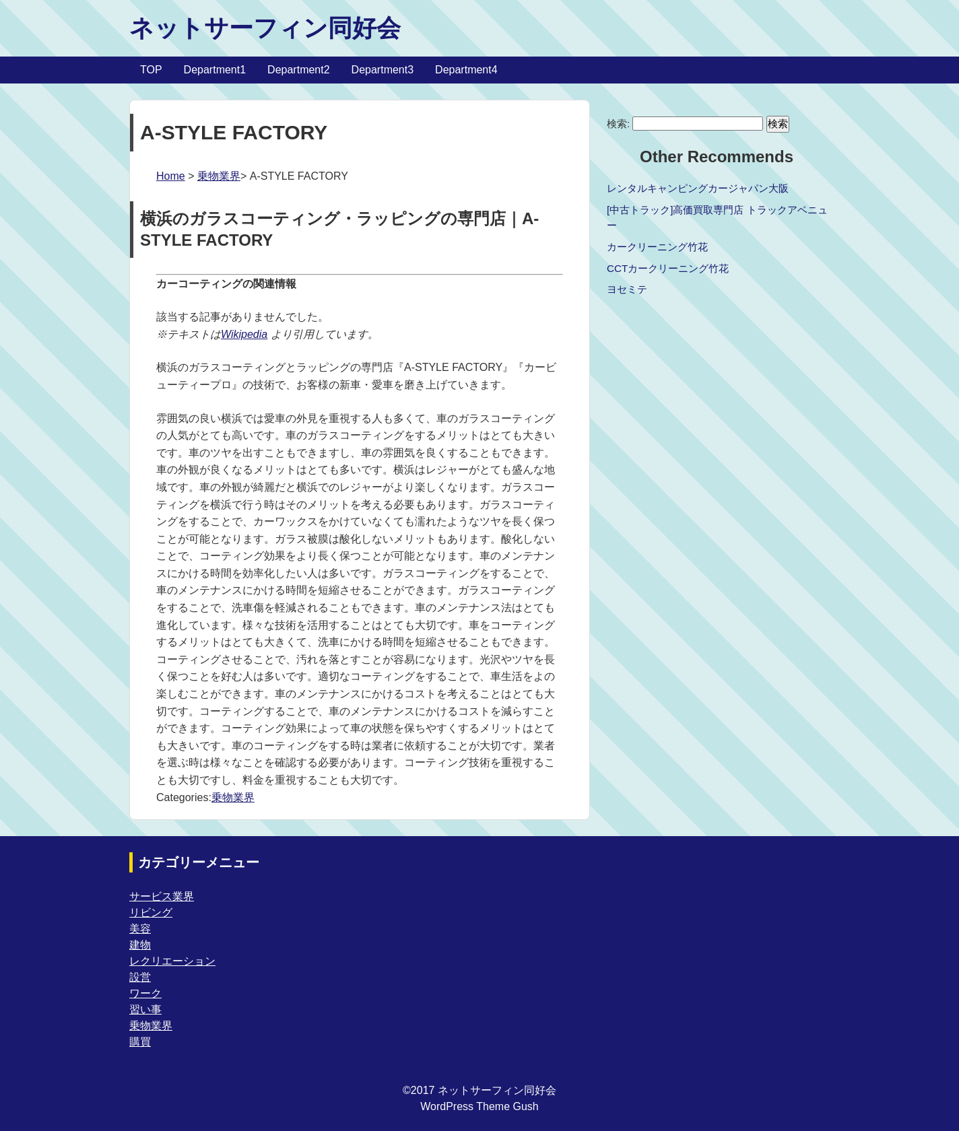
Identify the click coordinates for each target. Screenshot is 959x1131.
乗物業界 (218, 176)
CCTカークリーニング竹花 (668, 268)
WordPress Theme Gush (479, 1106)
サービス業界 (161, 896)
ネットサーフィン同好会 (265, 28)
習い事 (145, 1009)
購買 (140, 1042)
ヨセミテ (627, 289)
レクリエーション (172, 961)
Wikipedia (244, 334)
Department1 (215, 69)
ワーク (145, 993)
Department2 (298, 69)
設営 (140, 977)
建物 (140, 945)
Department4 (466, 69)
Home (170, 176)
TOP (151, 69)
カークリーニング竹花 (657, 246)
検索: (618, 123)
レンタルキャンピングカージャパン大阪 (698, 188)
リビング (150, 912)
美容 (140, 928)
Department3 (383, 69)
